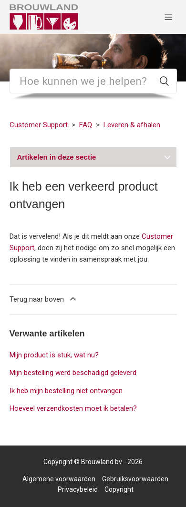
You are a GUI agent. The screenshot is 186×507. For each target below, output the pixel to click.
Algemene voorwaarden (58, 479)
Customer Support (39, 125)
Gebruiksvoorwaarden (135, 479)
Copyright (119, 489)
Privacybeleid (78, 489)
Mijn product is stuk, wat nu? (54, 355)
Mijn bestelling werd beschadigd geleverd (73, 372)
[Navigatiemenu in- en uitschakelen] (168, 16)
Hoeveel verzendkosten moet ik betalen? (73, 408)
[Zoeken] (93, 81)
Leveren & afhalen (131, 125)
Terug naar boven (44, 299)
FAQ (85, 125)
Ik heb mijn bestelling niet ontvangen (66, 390)
